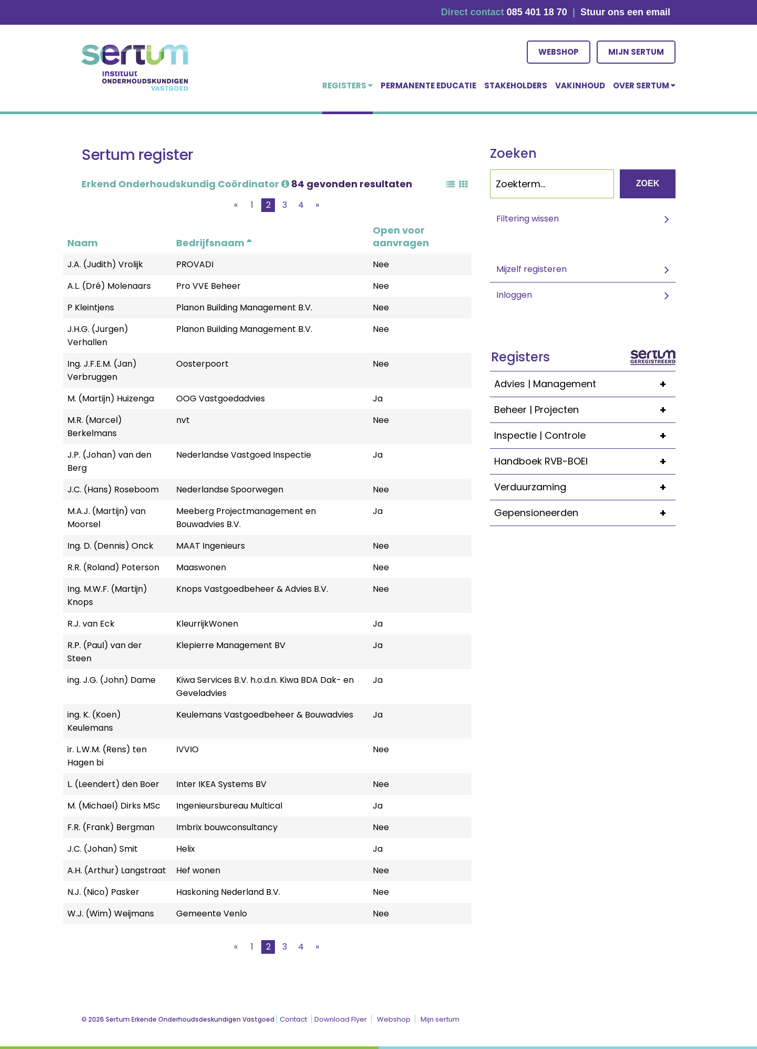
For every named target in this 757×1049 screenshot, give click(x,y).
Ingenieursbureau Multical (229, 806)
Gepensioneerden (585, 513)
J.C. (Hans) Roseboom (113, 489)
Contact (293, 1019)
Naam (82, 242)
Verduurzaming (585, 487)
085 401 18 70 (537, 12)
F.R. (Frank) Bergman (111, 827)
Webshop (558, 51)
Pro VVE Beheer (208, 286)
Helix (185, 849)
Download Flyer (340, 1019)
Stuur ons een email (625, 12)
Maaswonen (201, 567)
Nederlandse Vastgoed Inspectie (243, 455)
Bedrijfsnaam (214, 242)
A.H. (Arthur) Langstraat (116, 870)
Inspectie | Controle (585, 435)
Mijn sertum (636, 51)
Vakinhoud (580, 85)
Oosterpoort (202, 364)
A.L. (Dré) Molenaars (109, 286)
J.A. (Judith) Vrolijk (105, 264)
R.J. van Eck (91, 624)
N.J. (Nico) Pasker (103, 892)
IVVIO (187, 749)
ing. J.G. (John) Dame (111, 680)
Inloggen (514, 295)
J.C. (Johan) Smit (102, 849)
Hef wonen (198, 870)
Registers (347, 85)
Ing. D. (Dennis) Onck (110, 546)
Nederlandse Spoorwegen (229, 489)
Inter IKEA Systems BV (221, 784)
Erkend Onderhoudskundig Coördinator (185, 183)
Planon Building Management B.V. (244, 307)
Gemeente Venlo (211, 913)
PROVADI (194, 264)
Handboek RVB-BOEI (585, 461)
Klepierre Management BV (230, 645)
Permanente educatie (428, 85)
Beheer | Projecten (585, 409)
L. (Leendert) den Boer (113, 784)
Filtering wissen (527, 219)
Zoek (647, 183)
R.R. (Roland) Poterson (113, 567)
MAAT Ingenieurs (210, 546)
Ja (378, 398)
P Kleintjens (90, 307)
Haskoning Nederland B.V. (228, 892)
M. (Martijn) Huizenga (110, 398)
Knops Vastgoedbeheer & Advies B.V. (252, 589)
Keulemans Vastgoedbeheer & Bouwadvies (264, 715)
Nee (381, 264)
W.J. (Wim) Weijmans (110, 913)
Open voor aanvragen (401, 236)
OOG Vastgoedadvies (220, 398)
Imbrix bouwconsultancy (227, 827)
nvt (183, 420)
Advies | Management (585, 384)
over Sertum (644, 85)
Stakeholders (515, 85)
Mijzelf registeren (531, 269)
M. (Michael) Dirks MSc (113, 806)
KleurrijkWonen (207, 624)
